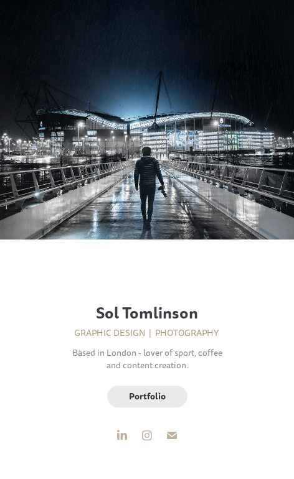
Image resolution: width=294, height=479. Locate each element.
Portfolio (147, 396)
